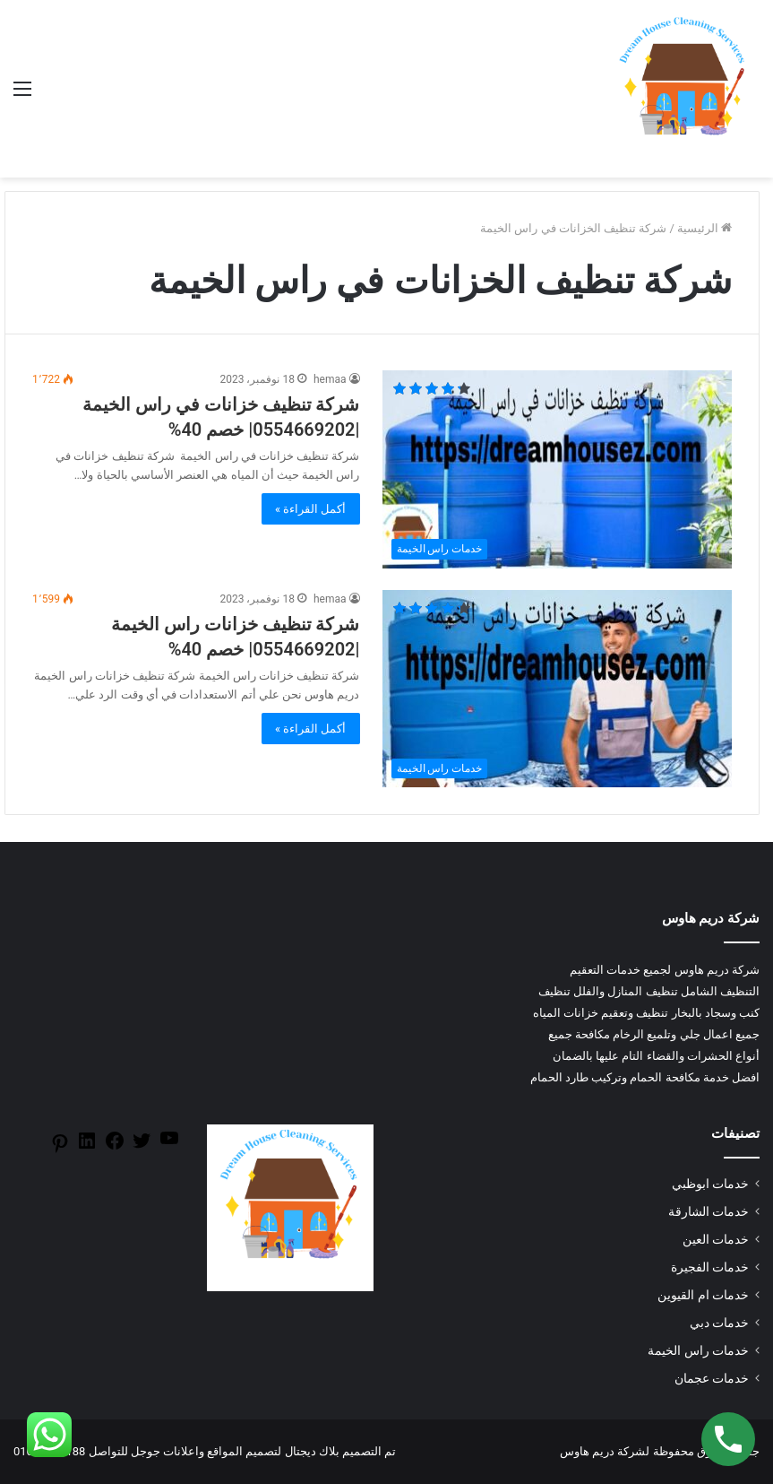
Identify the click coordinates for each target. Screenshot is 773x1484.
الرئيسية (704, 228)
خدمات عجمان (711, 1378)
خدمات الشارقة (708, 1211)
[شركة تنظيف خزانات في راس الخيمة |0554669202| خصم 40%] (557, 469)
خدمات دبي (719, 1322)
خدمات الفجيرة (710, 1267)
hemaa (330, 379)
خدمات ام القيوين (703, 1295)
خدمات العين (716, 1239)
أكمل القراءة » (311, 509)
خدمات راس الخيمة (698, 1350)
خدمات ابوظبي (710, 1183)
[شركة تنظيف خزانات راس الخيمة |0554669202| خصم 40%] (557, 688)
